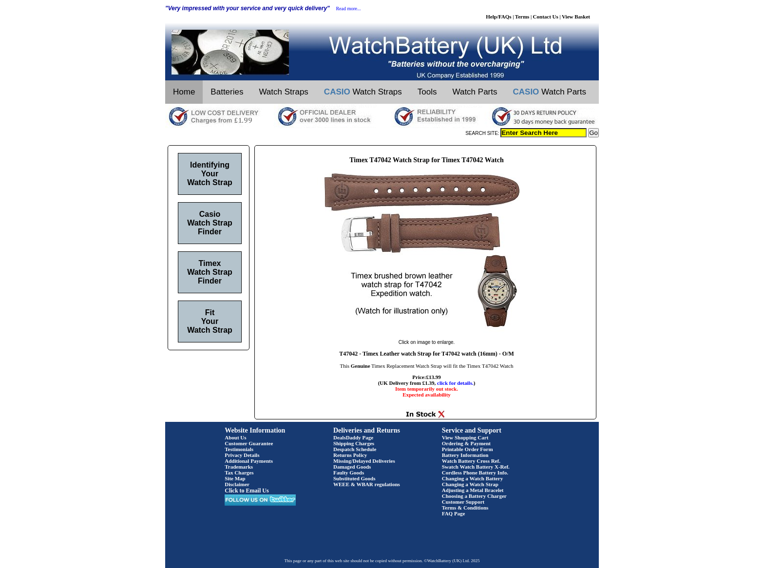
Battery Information (465, 455)
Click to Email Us (246, 490)
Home (184, 91)
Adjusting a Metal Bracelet (473, 490)
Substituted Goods (354, 478)
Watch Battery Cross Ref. (471, 461)
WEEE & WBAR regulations (366, 484)
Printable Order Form (467, 449)
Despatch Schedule (354, 449)
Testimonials (239, 449)
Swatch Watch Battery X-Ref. (476, 467)
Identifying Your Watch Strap (209, 174)
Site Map (235, 478)
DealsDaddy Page (353, 437)
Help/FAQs (498, 16)
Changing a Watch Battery (472, 478)
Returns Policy (350, 455)
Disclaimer (237, 484)
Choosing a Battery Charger (474, 496)
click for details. (455, 383)
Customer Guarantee (249, 443)
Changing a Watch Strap (470, 484)
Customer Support (463, 502)
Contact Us (545, 16)
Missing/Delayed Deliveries (364, 461)
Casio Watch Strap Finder (209, 223)
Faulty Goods (348, 472)
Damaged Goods (352, 467)
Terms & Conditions (465, 508)
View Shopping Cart (465, 437)
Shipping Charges (353, 443)
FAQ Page (453, 513)
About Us (235, 437)
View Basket (576, 16)
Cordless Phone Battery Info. (475, 472)
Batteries (226, 91)
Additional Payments (249, 461)
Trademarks (239, 467)
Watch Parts (475, 91)
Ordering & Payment (466, 443)
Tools (427, 91)
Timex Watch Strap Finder (209, 272)
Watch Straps (283, 91)
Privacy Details (242, 455)
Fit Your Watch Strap (209, 321)
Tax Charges (239, 472)
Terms (522, 16)
